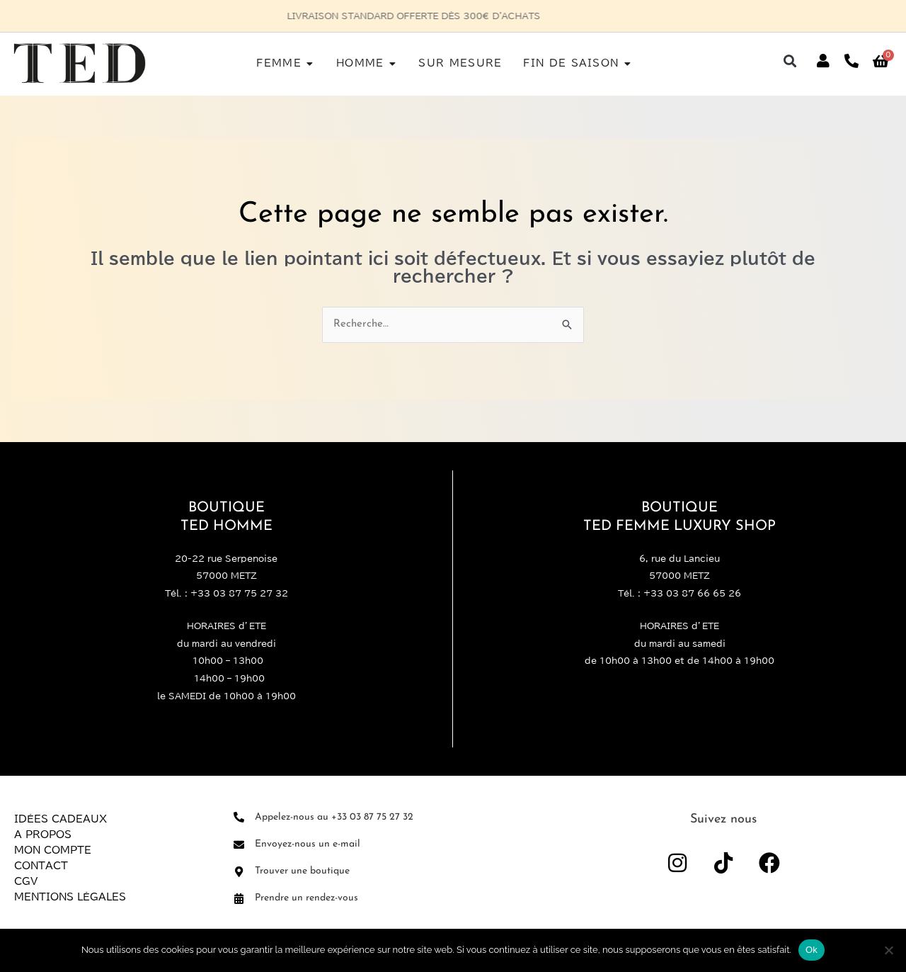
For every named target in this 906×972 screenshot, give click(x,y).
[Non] (888, 950)
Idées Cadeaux (60, 819)
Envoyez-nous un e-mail (307, 844)
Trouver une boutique (302, 871)
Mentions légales (70, 897)
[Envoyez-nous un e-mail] (239, 845)
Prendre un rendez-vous (306, 898)
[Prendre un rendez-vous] (239, 898)
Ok (811, 949)
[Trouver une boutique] (239, 871)
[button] (790, 61)
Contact (41, 866)
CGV (26, 881)
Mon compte (52, 850)
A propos (42, 835)
